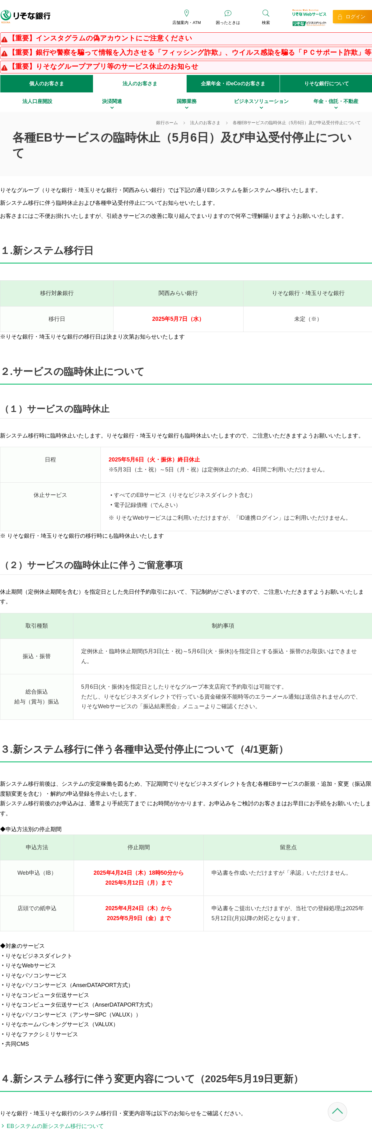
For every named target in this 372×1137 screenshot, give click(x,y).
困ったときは (228, 22)
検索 (266, 22)
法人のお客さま (140, 83)
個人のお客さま (46, 83)
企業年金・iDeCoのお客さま (233, 83)
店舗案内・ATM (186, 22)
